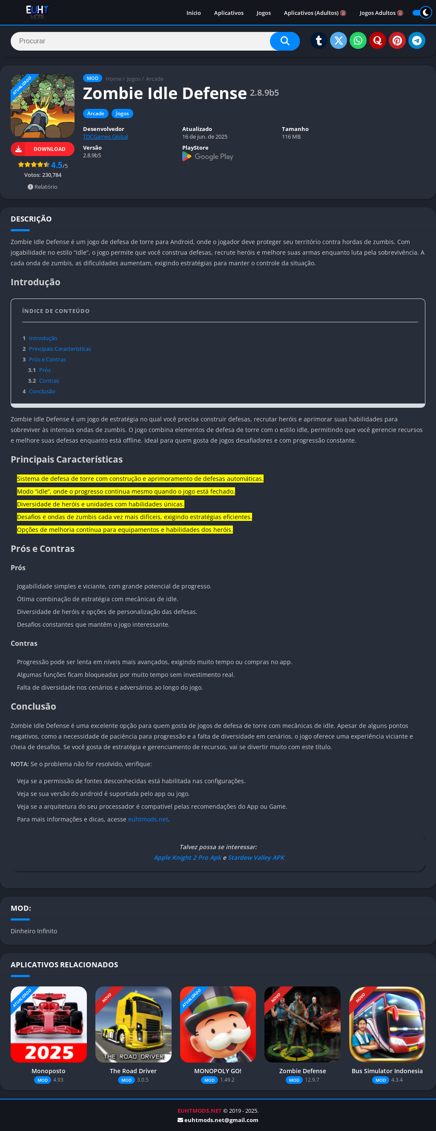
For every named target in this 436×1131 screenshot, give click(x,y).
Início (193, 13)
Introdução (39, 338)
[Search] (155, 41)
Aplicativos (229, 13)
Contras (43, 380)
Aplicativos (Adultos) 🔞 (315, 13)
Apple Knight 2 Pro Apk (186, 857)
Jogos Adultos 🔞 (382, 13)
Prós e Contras (44, 359)
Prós (38, 370)
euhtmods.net (148, 819)
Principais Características (56, 348)
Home (113, 78)
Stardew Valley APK (256, 857)
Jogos (264, 13)
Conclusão (38, 391)
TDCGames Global (105, 136)
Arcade (155, 78)
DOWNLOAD (38, 149)
